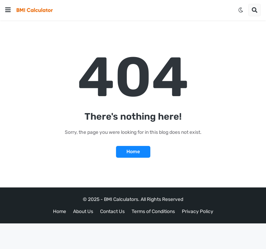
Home (133, 152)
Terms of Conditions (153, 211)
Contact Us (112, 211)
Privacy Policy (197, 211)
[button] (8, 10)
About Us (83, 211)
